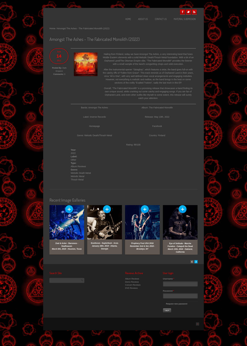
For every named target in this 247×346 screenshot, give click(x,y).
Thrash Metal (77, 179)
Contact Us (161, 19)
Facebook (182, 11)
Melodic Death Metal (81, 173)
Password (168, 291)
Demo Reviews (132, 282)
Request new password (176, 304)
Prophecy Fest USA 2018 (142, 243)
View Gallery (69, 209)
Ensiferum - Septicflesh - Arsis (104, 243)
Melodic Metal (77, 176)
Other (73, 160)
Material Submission (185, 19)
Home (128, 19)
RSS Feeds (194, 11)
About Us (143, 19)
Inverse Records (98, 117)
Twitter (188, 11)
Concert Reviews (133, 285)
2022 (73, 153)
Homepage (94, 126)
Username (168, 279)
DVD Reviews (131, 288)
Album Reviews (78, 166)
